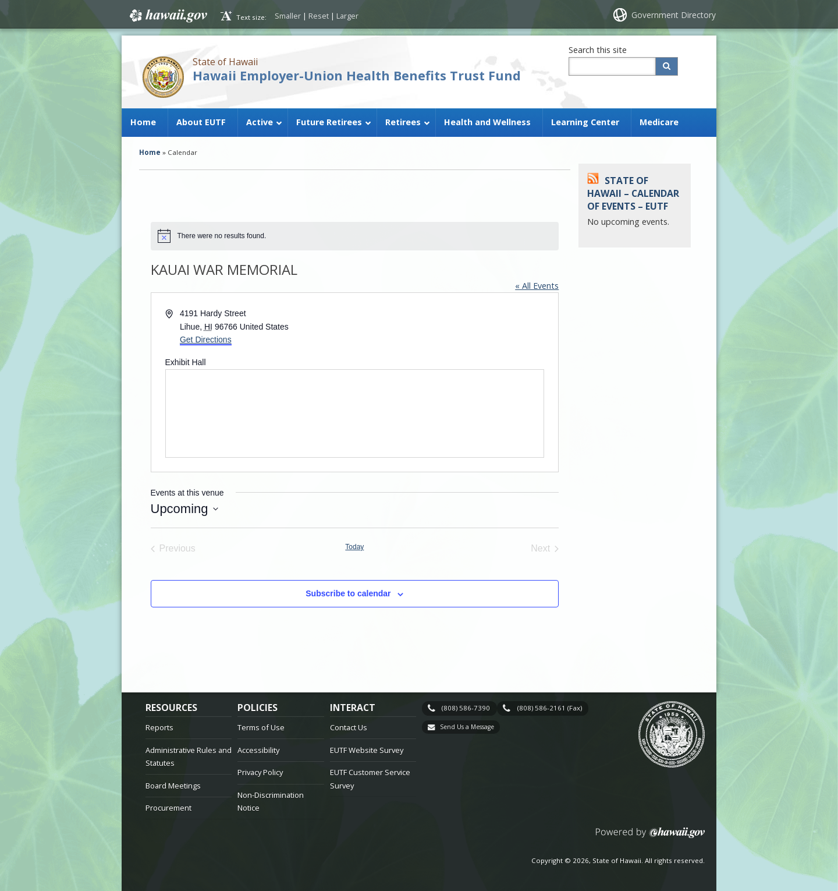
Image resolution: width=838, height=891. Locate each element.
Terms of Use (261, 727)
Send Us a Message (467, 727)
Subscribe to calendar (348, 593)
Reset (318, 15)
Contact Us (348, 727)
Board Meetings (173, 785)
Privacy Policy (260, 772)
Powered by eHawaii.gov (650, 837)
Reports (159, 727)
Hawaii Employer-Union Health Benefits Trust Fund (357, 75)
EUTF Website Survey (366, 750)
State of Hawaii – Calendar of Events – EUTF (633, 193)
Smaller (288, 15)
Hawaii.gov (167, 15)
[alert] (355, 236)
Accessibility (258, 750)
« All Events (537, 285)
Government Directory (673, 14)
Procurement (168, 807)
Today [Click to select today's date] (354, 547)
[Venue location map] (355, 413)
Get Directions (206, 339)
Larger (347, 15)
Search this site (598, 49)
